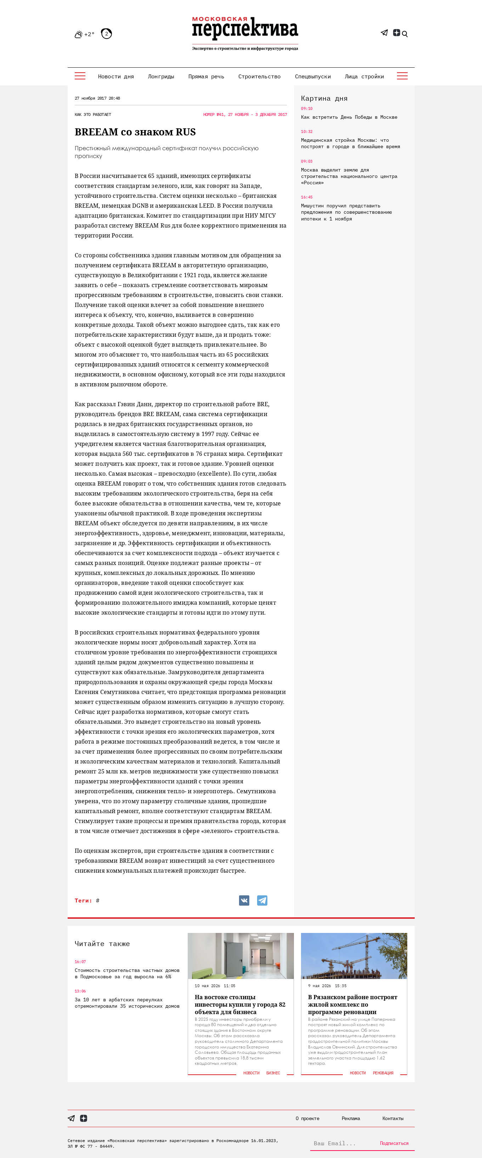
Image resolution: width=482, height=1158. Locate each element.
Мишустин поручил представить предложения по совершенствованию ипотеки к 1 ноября (346, 212)
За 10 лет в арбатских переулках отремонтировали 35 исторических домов (127, 1002)
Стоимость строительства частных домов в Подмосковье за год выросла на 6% (127, 973)
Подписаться (394, 1143)
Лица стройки (364, 76)
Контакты (392, 1118)
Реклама (351, 1118)
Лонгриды (161, 76)
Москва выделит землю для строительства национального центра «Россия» (349, 176)
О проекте (307, 1118)
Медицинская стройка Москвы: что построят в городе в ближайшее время (350, 143)
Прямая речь (206, 76)
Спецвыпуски (313, 76)
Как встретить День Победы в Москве (349, 117)
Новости (251, 1072)
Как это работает (93, 114)
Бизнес (273, 1072)
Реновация (383, 1072)
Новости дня (116, 76)
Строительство (259, 76)
